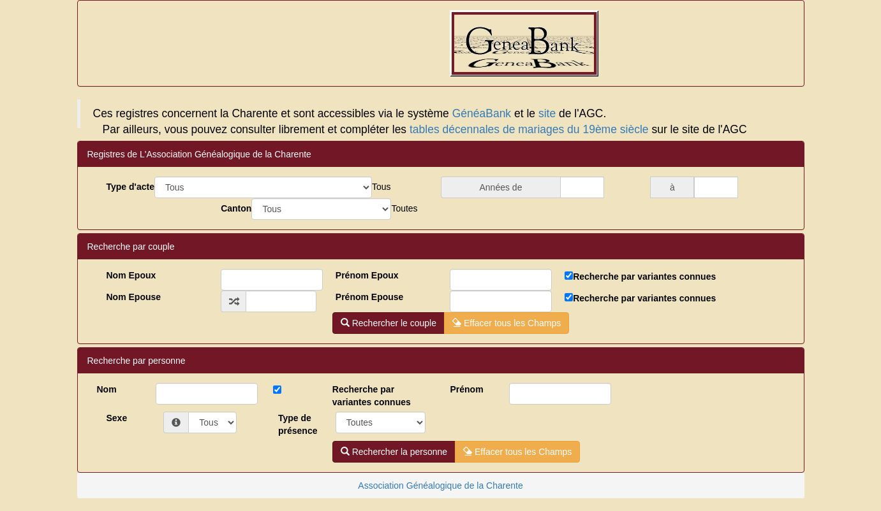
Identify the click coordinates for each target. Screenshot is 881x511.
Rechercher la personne (394, 452)
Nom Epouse (134, 297)
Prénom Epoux (367, 275)
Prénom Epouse (370, 297)
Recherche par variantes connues (644, 276)
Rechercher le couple (388, 323)
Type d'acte (130, 187)
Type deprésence (297, 424)
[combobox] (381, 187)
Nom (107, 389)
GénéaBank (481, 113)
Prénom (466, 389)
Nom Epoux (131, 275)
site (547, 113)
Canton (236, 208)
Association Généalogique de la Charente (440, 485)
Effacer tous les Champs (506, 323)
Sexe (117, 418)
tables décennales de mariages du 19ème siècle (529, 129)
